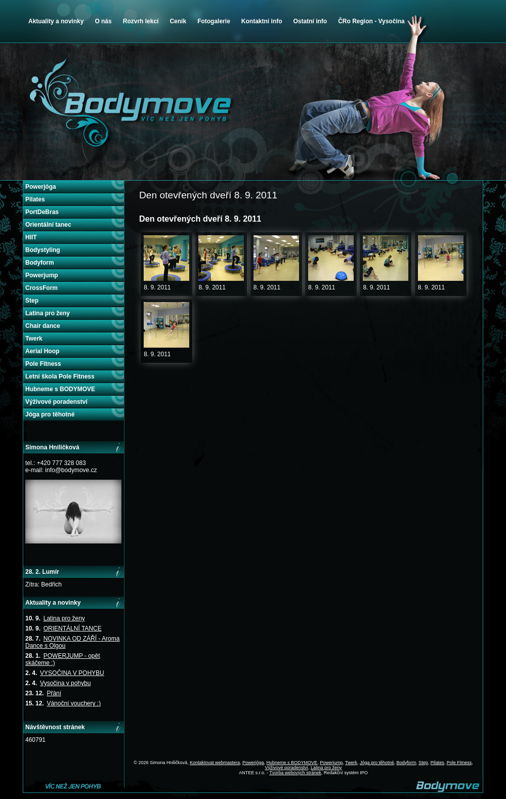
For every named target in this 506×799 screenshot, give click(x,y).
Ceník (178, 21)
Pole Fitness (43, 363)
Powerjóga (40, 186)
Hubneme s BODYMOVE (60, 389)
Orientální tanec (48, 224)
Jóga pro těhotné (49, 414)
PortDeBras (42, 212)
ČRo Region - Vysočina (371, 21)
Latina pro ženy (47, 313)
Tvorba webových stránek (295, 772)
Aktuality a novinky (55, 21)
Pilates (35, 199)
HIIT (31, 237)
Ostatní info (310, 21)
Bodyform (39, 262)
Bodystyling (42, 250)
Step (31, 300)
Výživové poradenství (56, 401)
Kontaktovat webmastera (215, 762)
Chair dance (42, 325)
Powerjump (41, 275)
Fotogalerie (213, 21)
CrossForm (41, 287)
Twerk (34, 338)
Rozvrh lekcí (141, 21)
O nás (103, 21)
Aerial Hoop (42, 351)
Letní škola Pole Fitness (60, 376)
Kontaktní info (261, 21)
